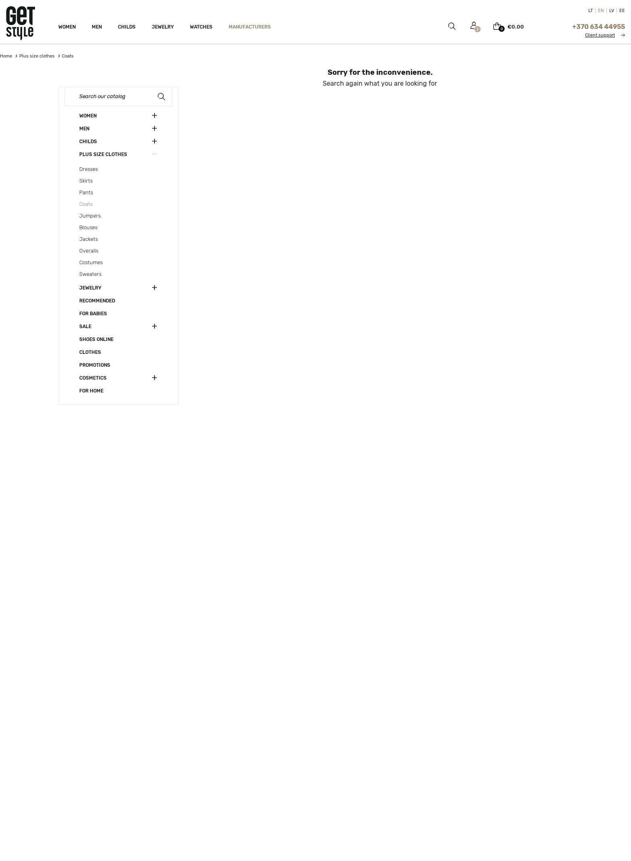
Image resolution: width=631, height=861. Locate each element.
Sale (85, 326)
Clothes (90, 352)
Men (84, 129)
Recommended (97, 301)
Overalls (88, 251)
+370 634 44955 (598, 27)
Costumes (91, 262)
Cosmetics (93, 378)
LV (611, 10)
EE (622, 10)
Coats (86, 204)
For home (91, 391)
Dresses (88, 169)
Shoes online (96, 339)
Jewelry (90, 288)
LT (590, 10)
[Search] (118, 96)
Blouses (88, 227)
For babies (93, 313)
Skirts (86, 181)
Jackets (88, 239)
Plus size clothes (103, 154)
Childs (88, 141)
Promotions (94, 365)
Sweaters (90, 274)
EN (601, 10)
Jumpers (90, 216)
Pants (86, 192)
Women (88, 116)
